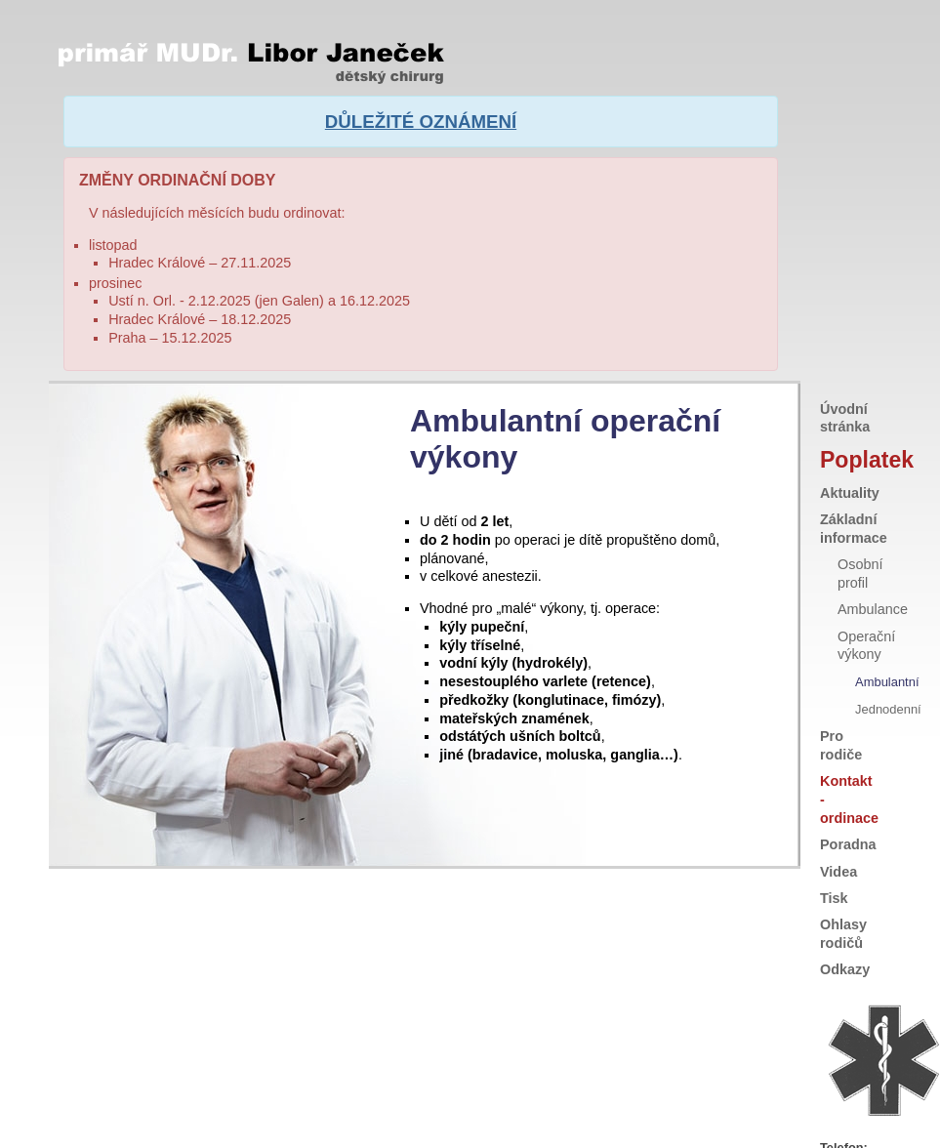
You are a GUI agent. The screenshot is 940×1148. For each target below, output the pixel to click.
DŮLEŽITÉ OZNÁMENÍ (420, 118)
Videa (838, 809)
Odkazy (845, 908)
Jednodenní (888, 646)
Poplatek (846, 398)
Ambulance (873, 547)
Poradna (848, 783)
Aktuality (849, 430)
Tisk (834, 835)
